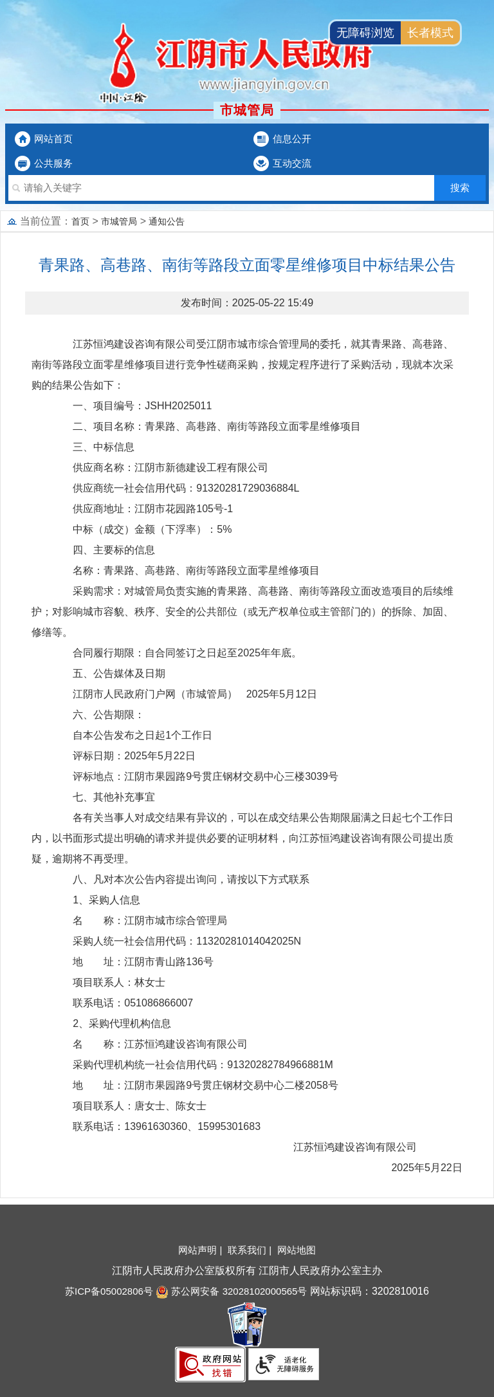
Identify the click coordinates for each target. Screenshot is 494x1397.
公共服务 (53, 163)
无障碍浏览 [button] (365, 32)
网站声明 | (201, 1249)
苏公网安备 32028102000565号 (231, 1291)
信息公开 (292, 138)
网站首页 (53, 138)
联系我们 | (251, 1249)
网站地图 (296, 1249)
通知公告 (167, 221)
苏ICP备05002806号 (109, 1291)
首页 (80, 221)
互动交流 (292, 163)
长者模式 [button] (430, 32)
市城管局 (119, 221)
